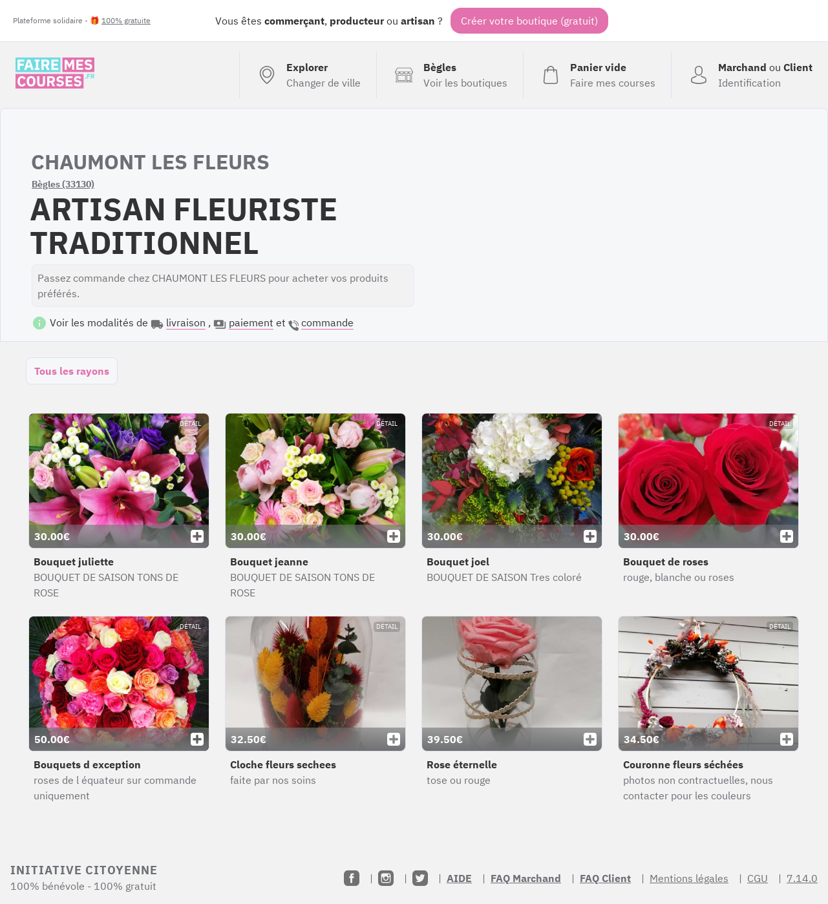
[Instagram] (386, 878)
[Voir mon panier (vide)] (597, 75)
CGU (757, 878)
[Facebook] (351, 878)
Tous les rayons (71, 370)
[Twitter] (420, 878)
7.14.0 (802, 878)
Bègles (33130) (63, 184)
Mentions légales (689, 878)
